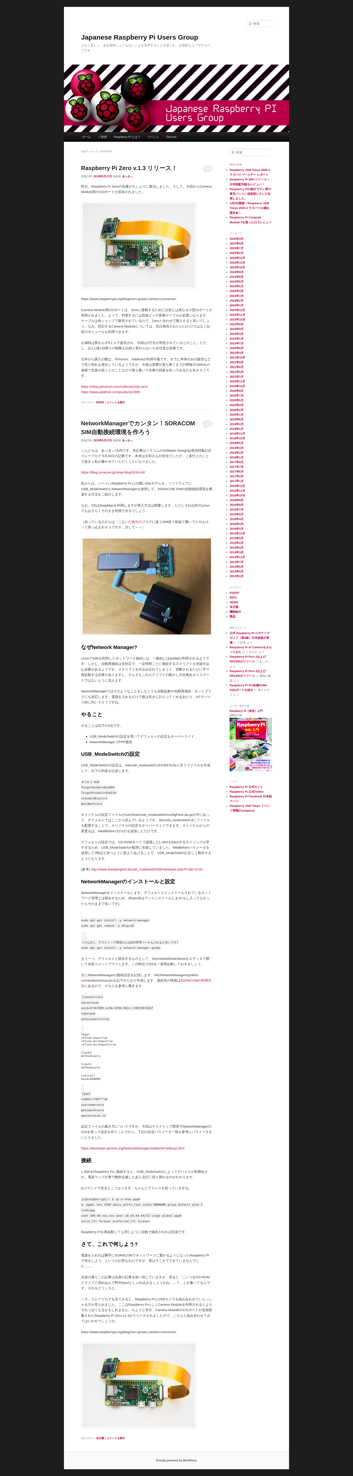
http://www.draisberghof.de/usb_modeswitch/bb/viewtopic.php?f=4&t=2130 (146, 869)
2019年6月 (237, 419)
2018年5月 (237, 443)
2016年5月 (237, 514)
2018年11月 (237, 433)
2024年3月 (237, 296)
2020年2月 (237, 410)
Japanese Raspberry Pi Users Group (139, 37)
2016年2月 (237, 528)
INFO (233, 597)
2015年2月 (237, 543)
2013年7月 (237, 562)
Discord (171, 137)
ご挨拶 (102, 137)
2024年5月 (237, 286)
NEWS (100, 402)
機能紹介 (235, 611)
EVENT (234, 592)
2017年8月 (237, 462)
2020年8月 (237, 391)
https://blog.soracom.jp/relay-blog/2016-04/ (113, 472)
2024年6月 (237, 281)
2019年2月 (237, 424)
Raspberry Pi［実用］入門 (246, 711)
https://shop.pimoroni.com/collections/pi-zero (114, 386)
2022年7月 (237, 343)
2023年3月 (237, 334)
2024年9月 (237, 272)
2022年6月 (237, 348)
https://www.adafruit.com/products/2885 (110, 392)
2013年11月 (237, 557)
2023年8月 (237, 329)
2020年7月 (237, 395)
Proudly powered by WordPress (176, 1460)
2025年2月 (237, 253)
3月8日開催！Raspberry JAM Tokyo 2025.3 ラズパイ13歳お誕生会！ (249, 208)
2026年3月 (237, 238)
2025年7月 (237, 248)
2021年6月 (237, 367)
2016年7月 (237, 509)
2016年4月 (237, 519)
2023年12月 (237, 310)
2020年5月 (237, 400)
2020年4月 (237, 405)
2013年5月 (237, 571)
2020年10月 (237, 386)
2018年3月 (237, 448)
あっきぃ (127, 176)
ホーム (86, 137)
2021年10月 (237, 357)
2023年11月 (237, 314)
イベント (153, 137)
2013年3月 (237, 576)
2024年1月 (237, 305)
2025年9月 (237, 243)
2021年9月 (237, 362)
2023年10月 (237, 319)
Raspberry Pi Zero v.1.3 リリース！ (129, 168)
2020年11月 (237, 381)
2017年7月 (237, 467)
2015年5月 (237, 538)
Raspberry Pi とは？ (127, 137)
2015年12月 (237, 533)
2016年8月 (237, 505)
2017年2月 (237, 476)
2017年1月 (237, 481)
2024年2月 (237, 300)
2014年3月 (237, 552)
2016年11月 (237, 490)
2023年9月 (237, 324)
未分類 (100, 1438)
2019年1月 (237, 429)
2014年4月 (237, 547)
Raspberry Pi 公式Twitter (247, 791)
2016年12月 (237, 486)
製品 (232, 616)
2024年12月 (237, 258)
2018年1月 (237, 457)
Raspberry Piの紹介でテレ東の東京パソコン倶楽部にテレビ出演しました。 (250, 193)
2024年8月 (237, 276)
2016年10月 (237, 495)
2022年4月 (237, 352)
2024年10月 (237, 267)
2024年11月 (237, 262)
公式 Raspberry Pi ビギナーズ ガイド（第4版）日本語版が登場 (250, 637)
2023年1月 (237, 338)
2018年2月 (237, 452)
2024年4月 (237, 291)
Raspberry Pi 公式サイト (246, 787)
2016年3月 (237, 524)
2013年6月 (237, 566)
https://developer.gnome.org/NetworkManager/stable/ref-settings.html (132, 1148)
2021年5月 (237, 372)
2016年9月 (237, 500)
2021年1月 (237, 376)
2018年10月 (237, 438)
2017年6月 (237, 471)
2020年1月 (237, 414)
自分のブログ (142, 522)
